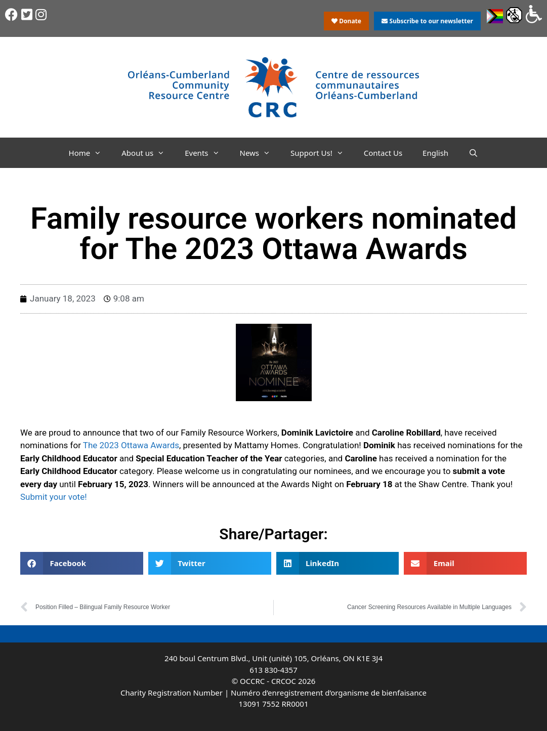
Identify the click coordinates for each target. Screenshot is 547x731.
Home (90, 153)
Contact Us (383, 153)
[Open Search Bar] (473, 153)
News (260, 153)
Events (207, 153)
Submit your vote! (53, 497)
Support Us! (322, 153)
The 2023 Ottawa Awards (131, 445)
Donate (346, 21)
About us (148, 153)
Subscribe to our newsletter (427, 21)
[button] (81, 563)
